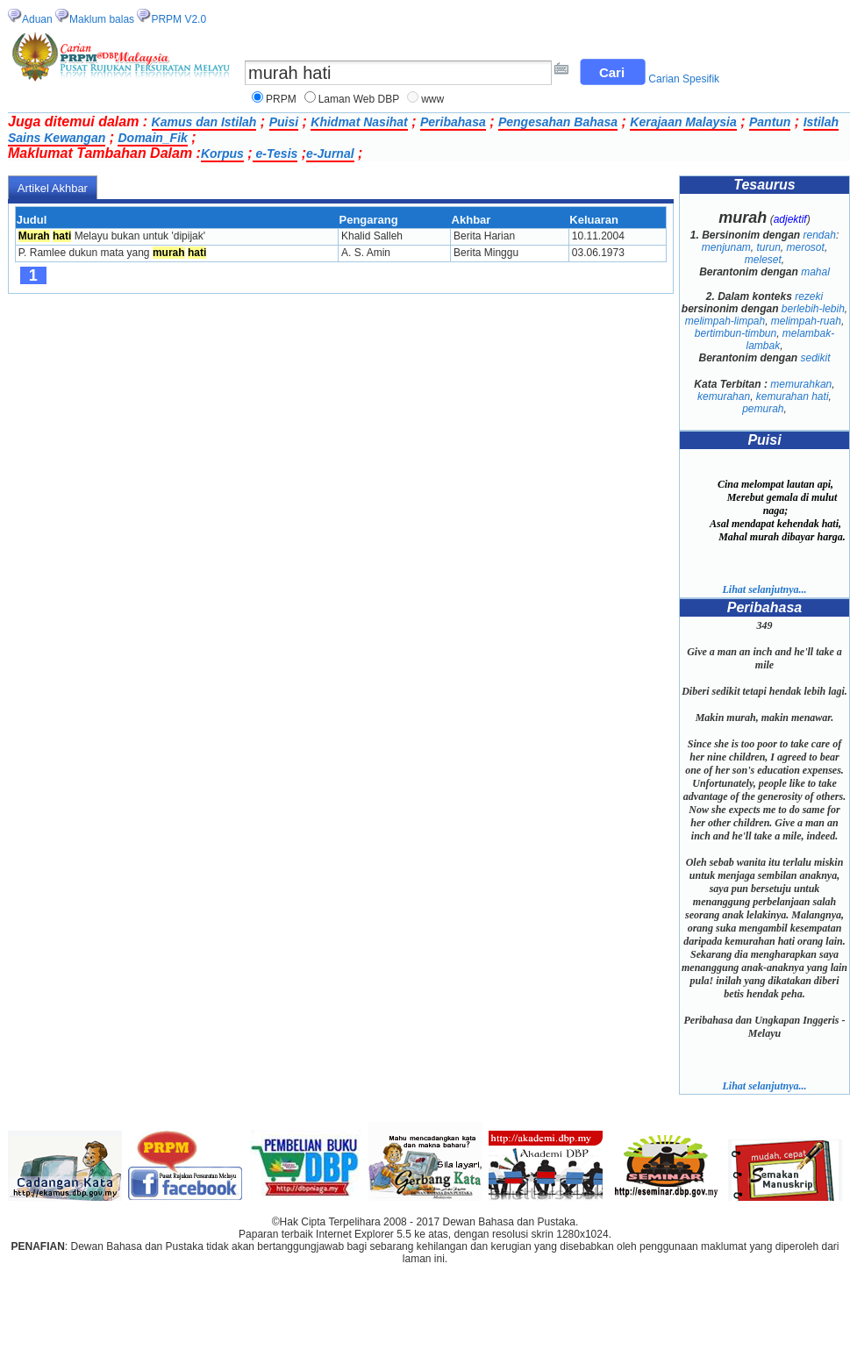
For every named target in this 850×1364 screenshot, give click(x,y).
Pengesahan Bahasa (558, 122)
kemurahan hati (792, 396)
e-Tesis (275, 153)
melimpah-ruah (806, 321)
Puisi (283, 122)
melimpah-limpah (725, 321)
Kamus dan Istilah (204, 122)
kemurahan (723, 396)
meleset (763, 260)
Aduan (37, 19)
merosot (806, 247)
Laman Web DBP (359, 99)
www (432, 99)
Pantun (769, 122)
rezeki (809, 296)
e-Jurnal (330, 153)
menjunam (726, 247)
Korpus (222, 153)
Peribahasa (453, 122)
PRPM (281, 99)
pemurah (762, 409)
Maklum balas (101, 19)
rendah (820, 235)
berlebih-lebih (813, 309)
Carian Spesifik (683, 79)
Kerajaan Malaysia (683, 122)
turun (768, 247)
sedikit (816, 358)
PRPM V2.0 (178, 19)
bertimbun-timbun (735, 333)
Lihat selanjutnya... (764, 589)
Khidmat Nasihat (359, 122)
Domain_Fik (152, 138)
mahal (815, 272)
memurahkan (801, 384)
